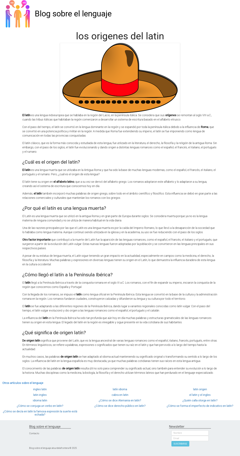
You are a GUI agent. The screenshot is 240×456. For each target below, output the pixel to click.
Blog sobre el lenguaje (73, 13)
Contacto (34, 433)
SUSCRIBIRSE (180, 443)
